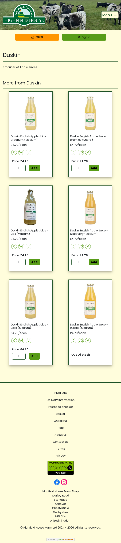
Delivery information (61, 400)
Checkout (60, 421)
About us (60, 435)
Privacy (61, 456)
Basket (60, 414)
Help (60, 428)
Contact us (60, 442)
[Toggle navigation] (109, 14)
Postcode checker (60, 407)
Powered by (60, 539)
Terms (60, 449)
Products (60, 393)
